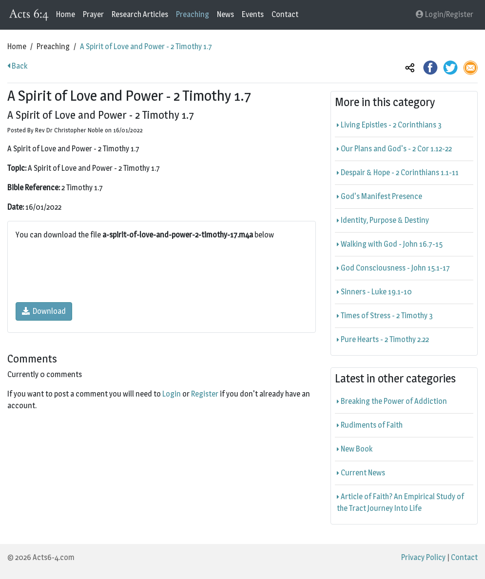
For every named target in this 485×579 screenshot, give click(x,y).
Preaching (192, 14)
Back (17, 66)
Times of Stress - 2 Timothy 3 (385, 315)
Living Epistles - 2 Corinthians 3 (389, 124)
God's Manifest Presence (379, 196)
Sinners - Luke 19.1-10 (374, 291)
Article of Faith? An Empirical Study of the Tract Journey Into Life (400, 502)
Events (253, 14)
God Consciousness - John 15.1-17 (393, 267)
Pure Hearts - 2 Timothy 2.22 (383, 339)
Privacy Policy (423, 557)
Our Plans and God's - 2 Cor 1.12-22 (394, 148)
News (225, 14)
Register (204, 393)
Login (171, 393)
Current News (361, 472)
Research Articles (140, 14)
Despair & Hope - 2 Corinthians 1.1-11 (398, 172)
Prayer (93, 14)
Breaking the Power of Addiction (392, 401)
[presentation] (90, 271)
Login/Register (444, 14)
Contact (285, 14)
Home (65, 14)
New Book (354, 448)
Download (44, 311)
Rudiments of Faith (370, 425)
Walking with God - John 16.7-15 (390, 244)
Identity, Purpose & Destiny (383, 220)
